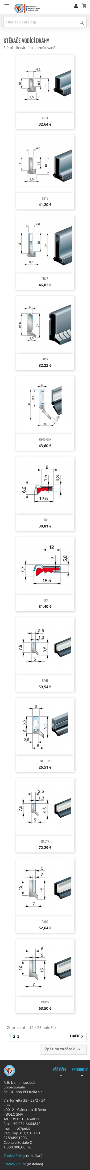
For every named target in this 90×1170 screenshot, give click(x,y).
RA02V (45, 1001)
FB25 (45, 278)
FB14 (45, 117)
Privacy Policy (15, 1164)
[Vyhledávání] (45, 22)
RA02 (45, 921)
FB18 (45, 198)
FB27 (45, 358)
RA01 (45, 680)
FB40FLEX (45, 439)
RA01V (45, 841)
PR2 (45, 519)
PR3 (45, 600)
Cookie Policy (14, 1155)
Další (77, 1036)
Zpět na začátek (63, 1049)
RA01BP (45, 760)
